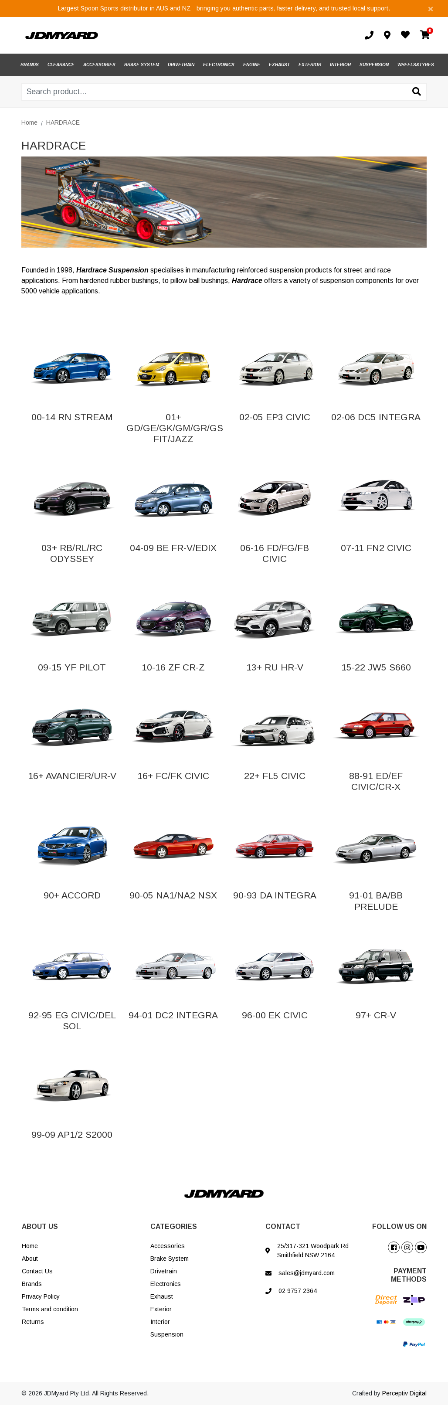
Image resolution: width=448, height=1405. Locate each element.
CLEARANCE (61, 64)
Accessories (167, 1245)
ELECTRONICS (218, 64)
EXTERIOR (310, 64)
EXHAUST (279, 64)
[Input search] (224, 92)
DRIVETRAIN (181, 64)
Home (30, 1245)
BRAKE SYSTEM (141, 64)
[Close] (430, 8)
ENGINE (251, 64)
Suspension (166, 1334)
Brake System (169, 1258)
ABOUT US (40, 1226)
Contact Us (37, 1271)
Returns (33, 1321)
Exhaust (161, 1296)
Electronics (165, 1283)
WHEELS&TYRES (415, 64)
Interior (160, 1321)
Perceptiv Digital (404, 1393)
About (30, 1258)
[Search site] (417, 92)
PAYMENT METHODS (409, 1275)
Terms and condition (50, 1309)
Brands (32, 1283)
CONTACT (282, 1226)
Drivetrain (163, 1271)
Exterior (161, 1309)
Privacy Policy (41, 1296)
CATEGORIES (173, 1226)
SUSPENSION (374, 64)
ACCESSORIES (99, 64)
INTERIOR (340, 64)
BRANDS (29, 64)
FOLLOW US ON (399, 1226)
